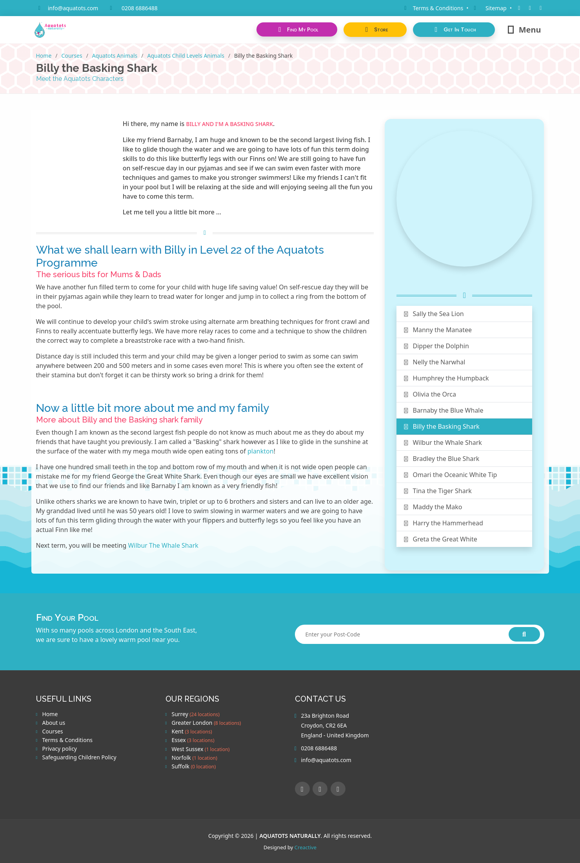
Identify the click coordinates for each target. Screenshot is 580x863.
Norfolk (194, 758)
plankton (260, 451)
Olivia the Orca (429, 394)
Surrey (196, 714)
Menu (523, 29)
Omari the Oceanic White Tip (450, 474)
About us (53, 723)
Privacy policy (59, 748)
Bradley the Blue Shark (441, 458)
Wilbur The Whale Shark (163, 545)
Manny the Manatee (437, 329)
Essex (193, 740)
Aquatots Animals (114, 55)
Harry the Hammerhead (443, 523)
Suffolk (194, 766)
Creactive (305, 847)
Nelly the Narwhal (434, 362)
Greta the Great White (440, 539)
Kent (192, 731)
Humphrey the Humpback (446, 378)
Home (44, 55)
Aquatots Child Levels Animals (185, 55)
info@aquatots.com (73, 8)
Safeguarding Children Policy (79, 757)
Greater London (206, 723)
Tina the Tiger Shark (437, 490)
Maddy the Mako (432, 507)
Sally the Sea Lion (433, 313)
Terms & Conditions (67, 740)
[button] (375, 29)
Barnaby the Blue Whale (443, 410)
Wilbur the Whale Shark (442, 442)
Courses (72, 55)
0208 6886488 (140, 8)
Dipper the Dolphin (436, 346)
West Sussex (201, 749)
